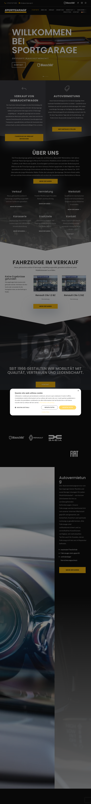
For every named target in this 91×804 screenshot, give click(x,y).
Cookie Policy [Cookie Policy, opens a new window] (45, 412)
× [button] (78, 390)
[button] (22, 407)
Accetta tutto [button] (67, 407)
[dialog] (45, 402)
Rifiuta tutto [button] (49, 407)
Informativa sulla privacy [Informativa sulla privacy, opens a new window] (46, 402)
